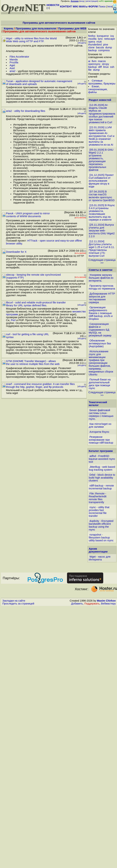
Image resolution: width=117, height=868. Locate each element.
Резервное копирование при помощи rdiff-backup (101, 439)
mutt (99, 41)
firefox (91, 35)
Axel (12, 68)
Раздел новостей (100, 99)
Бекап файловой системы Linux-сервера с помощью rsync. (101, 414)
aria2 (13, 71)
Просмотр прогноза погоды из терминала (102, 287)
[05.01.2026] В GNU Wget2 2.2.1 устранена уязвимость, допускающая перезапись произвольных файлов (101, 159)
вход (82, 1)
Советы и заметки (100, 269)
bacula (100, 47)
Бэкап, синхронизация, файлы (98, 89)
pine (105, 44)
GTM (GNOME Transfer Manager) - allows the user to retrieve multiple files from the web (33, 362)
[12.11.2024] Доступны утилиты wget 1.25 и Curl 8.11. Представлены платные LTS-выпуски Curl (102, 248)
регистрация (92, 1)
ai (89, 61)
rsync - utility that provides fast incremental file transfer (99, 511)
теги (109, 6)
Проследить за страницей (18, 603)
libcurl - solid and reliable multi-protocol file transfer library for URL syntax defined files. (36, 304)
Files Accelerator (19, 56)
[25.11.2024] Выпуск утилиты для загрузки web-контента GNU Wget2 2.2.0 (102, 230)
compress (104, 50)
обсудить (82, 43)
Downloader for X (16, 251)
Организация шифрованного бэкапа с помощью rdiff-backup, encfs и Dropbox (101, 313)
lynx (100, 38)
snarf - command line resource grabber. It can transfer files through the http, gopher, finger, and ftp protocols (40, 385)
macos (102, 61)
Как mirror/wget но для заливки (100, 425)
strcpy (105, 64)
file (90, 69)
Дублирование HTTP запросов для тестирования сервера (102, 298)
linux (106, 66)
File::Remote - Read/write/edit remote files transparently (97, 498)
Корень (8, 28)
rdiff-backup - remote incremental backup (101, 487)
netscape (109, 38)
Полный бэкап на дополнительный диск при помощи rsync (100, 384)
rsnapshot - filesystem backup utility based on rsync (101, 537)
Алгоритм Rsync (99, 431)
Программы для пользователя (36, 28)
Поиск (102, 6)
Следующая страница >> (101, 261)
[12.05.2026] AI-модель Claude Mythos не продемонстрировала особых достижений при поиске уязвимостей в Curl (102, 114)
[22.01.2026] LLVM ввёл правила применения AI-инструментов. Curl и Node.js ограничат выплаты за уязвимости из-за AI (101, 136)
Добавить (77, 603)
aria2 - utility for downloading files (25, 110)
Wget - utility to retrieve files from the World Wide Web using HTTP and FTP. (31, 40)
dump (108, 47)
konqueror (103, 35)
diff (100, 66)
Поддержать (92, 603)
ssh (112, 66)
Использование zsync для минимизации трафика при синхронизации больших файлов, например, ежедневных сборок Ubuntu (101, 363)
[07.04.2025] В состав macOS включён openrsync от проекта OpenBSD (101, 196)
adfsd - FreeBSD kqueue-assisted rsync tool (102, 459)
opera (91, 41)
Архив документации (98, 550)
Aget (12, 65)
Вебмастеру (108, 603)
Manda (14, 59)
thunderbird (95, 44)
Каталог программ (101, 451)
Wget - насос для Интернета (99, 558)
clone (91, 47)
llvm (94, 61)
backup (92, 50)
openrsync (94, 64)
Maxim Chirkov (106, 600)
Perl (13, 320)
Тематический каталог (98, 404)
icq (112, 35)
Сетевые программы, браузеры (101, 82)
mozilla (92, 38)
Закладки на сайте (13, 600)
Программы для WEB (72, 28)
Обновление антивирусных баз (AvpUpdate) (100, 343)
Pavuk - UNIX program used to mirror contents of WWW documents (28, 215)
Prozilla (14, 62)
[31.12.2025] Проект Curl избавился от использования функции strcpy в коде (101, 181)
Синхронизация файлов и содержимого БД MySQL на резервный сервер (100, 330)
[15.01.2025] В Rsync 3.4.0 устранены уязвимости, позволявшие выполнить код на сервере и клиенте (102, 212)
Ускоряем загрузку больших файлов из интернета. (101, 277)
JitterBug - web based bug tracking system (102, 468)
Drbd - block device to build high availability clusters (102, 477)
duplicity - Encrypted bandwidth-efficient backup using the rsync (101, 525)
